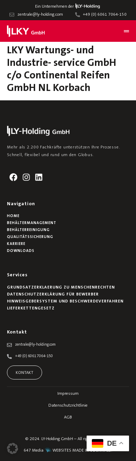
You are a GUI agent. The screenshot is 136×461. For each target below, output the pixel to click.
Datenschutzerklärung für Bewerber (53, 294)
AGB (68, 417)
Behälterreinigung (28, 230)
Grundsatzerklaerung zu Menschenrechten (61, 287)
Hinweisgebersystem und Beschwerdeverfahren (65, 301)
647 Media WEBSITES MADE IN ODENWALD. (68, 450)
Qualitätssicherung (30, 237)
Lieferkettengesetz (31, 308)
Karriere (16, 244)
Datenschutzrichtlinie (68, 406)
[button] (12, 448)
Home (13, 216)
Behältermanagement (31, 223)
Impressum (68, 394)
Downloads (20, 251)
